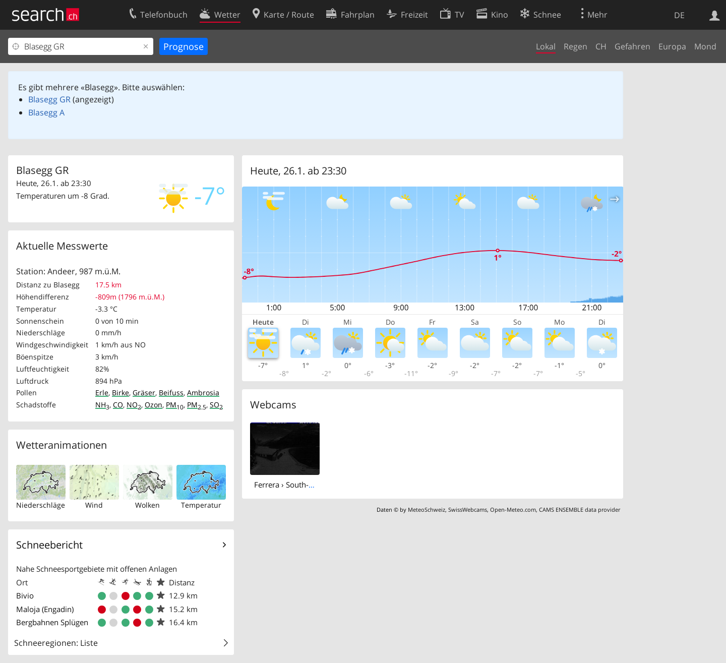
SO (216, 404)
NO (134, 404)
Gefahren (632, 46)
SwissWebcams (467, 509)
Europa (672, 46)
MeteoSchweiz (426, 509)
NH (102, 404)
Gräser (144, 392)
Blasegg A (46, 112)
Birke (120, 392)
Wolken (147, 505)
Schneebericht (49, 545)
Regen (575, 46)
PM (175, 404)
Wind (94, 505)
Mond (705, 46)
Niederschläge (40, 505)
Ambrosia (203, 392)
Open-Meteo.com (513, 509)
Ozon (153, 404)
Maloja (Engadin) (45, 609)
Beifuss (171, 392)
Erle (101, 392)
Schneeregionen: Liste (56, 642)
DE (679, 15)
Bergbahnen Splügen (52, 622)
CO (118, 404)
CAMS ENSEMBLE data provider (579, 509)
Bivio (25, 595)
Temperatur (201, 505)
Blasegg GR (49, 99)
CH (601, 46)
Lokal (546, 46)
